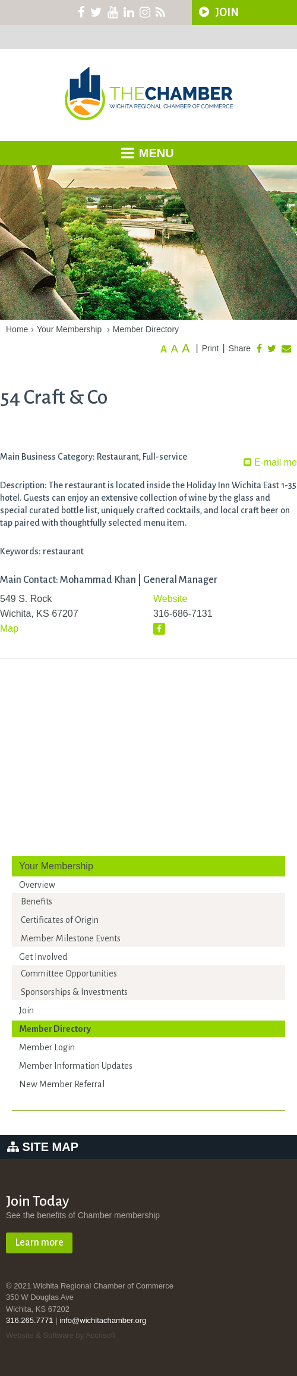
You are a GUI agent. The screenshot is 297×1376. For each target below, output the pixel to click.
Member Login (47, 1047)
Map (9, 628)
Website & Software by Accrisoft (60, 1335)
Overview (37, 885)
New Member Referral (62, 1084)
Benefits (36, 901)
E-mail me (270, 462)
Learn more (39, 1242)
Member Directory (146, 329)
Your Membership (69, 329)
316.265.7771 (29, 1320)
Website (170, 599)
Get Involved (43, 957)
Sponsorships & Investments (74, 992)
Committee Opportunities (69, 973)
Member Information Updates (75, 1066)
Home (17, 329)
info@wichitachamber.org (102, 1320)
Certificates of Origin (60, 920)
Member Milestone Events (71, 938)
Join (26, 1010)
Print (210, 348)
